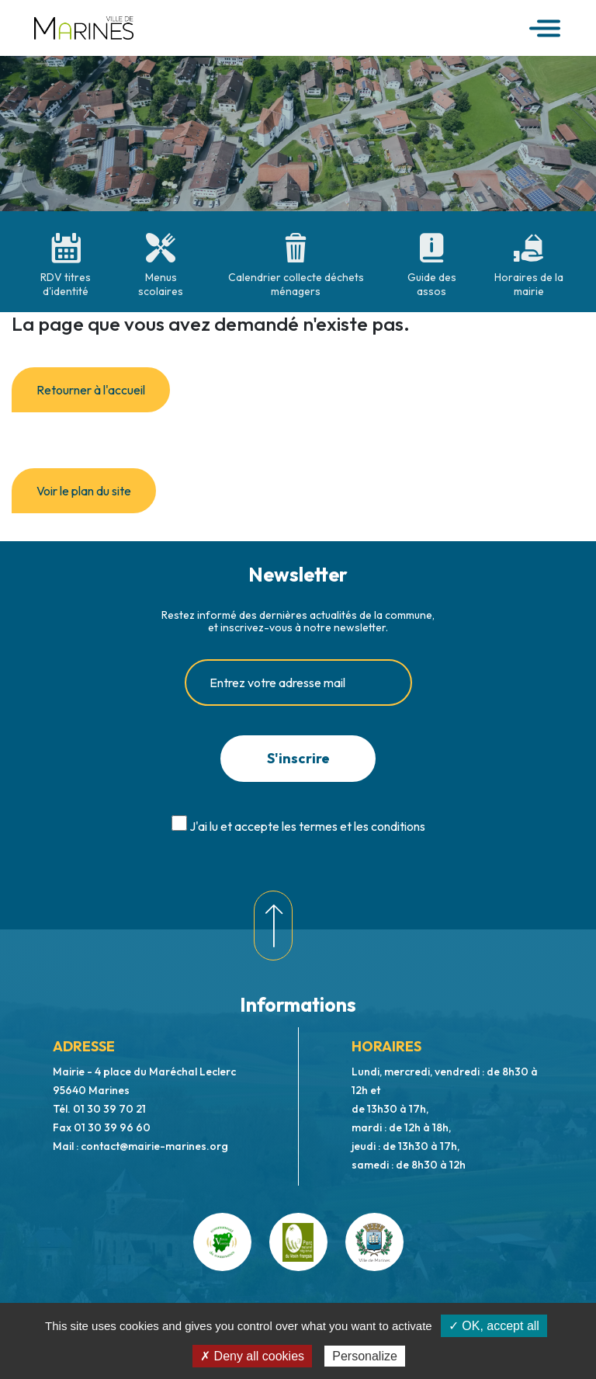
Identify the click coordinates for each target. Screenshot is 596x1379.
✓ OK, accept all (494, 1325)
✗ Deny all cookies (252, 1356)
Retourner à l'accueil (90, 390)
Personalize (364, 1356)
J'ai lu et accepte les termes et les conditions (307, 826)
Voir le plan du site (83, 490)
